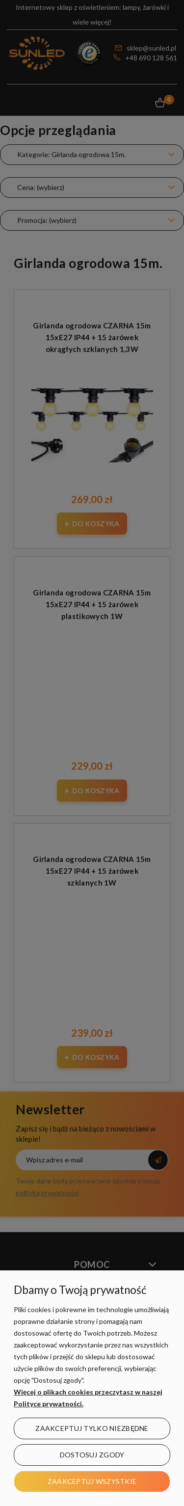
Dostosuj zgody (92, 1455)
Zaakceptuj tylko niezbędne (91, 1428)
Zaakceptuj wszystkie (92, 1481)
